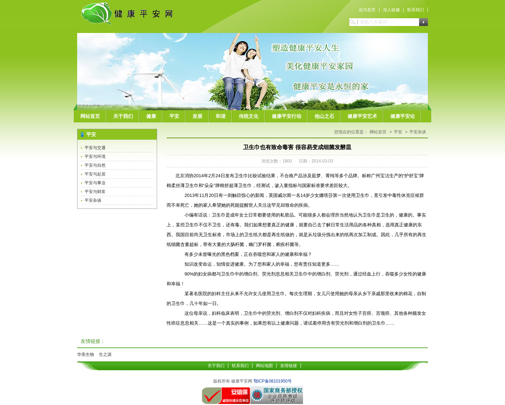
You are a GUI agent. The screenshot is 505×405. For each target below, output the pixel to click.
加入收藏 (391, 9)
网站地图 (264, 365)
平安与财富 (95, 191)
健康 (151, 116)
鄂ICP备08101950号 (273, 381)
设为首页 (367, 9)
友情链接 (288, 365)
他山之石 (324, 116)
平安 (174, 116)
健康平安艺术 (362, 116)
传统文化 (248, 116)
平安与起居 (95, 174)
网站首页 (90, 116)
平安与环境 (95, 156)
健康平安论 (402, 116)
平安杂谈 (93, 200)
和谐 (220, 116)
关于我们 (123, 116)
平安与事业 (95, 182)
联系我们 (415, 9)
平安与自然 (95, 165)
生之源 (105, 354)
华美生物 (85, 354)
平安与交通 (95, 147)
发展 (197, 116)
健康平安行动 (286, 116)
